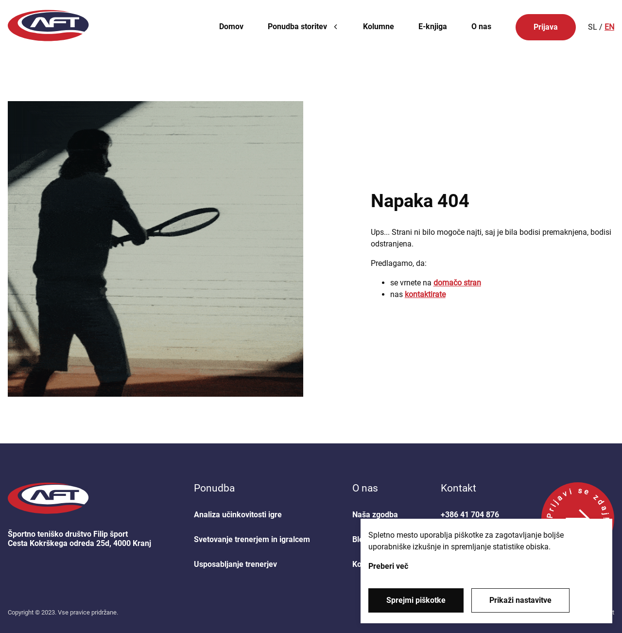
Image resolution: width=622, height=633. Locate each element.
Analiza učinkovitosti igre (238, 514)
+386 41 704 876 (470, 514)
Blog (360, 539)
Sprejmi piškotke (416, 600)
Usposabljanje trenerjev (235, 564)
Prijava (546, 27)
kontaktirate (425, 294)
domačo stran (457, 282)
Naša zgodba (375, 514)
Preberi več (388, 566)
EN (609, 27)
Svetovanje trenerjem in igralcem (252, 539)
